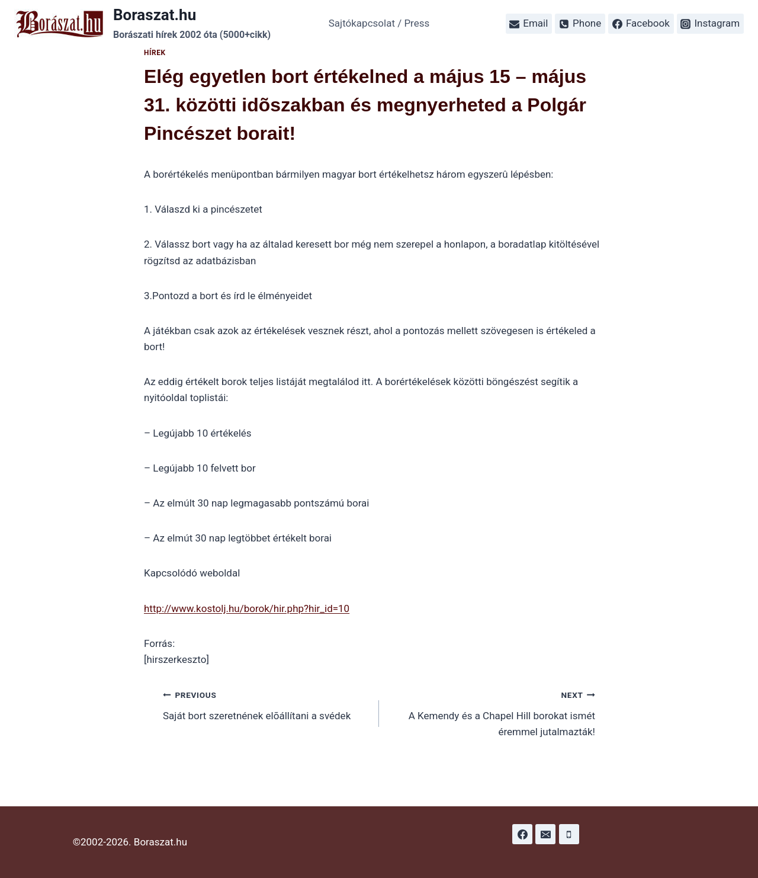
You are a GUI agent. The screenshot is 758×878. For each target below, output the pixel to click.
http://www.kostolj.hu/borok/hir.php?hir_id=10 (246, 608)
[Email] (545, 834)
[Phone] (569, 834)
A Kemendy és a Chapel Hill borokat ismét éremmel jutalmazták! (492, 712)
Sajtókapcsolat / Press (379, 23)
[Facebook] (522, 834)
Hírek (155, 53)
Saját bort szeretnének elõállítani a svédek (266, 704)
